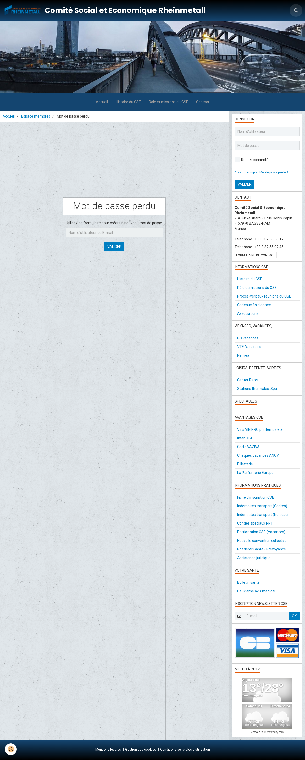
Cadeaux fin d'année (254, 305)
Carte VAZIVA (248, 447)
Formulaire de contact (255, 255)
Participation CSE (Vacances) (261, 532)
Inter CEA (245, 438)
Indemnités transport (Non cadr (263, 515)
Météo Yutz (257, 732)
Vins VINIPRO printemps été (260, 429)
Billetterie (245, 464)
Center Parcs (248, 380)
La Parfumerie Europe (255, 473)
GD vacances (247, 338)
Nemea (243, 355)
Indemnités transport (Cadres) (262, 506)
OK (294, 616)
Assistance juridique (253, 558)
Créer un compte (246, 172)
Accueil (102, 102)
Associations (247, 313)
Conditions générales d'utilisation (185, 749)
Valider (114, 247)
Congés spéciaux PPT (255, 523)
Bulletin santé (248, 582)
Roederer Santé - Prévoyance (261, 549)
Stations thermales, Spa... (258, 389)
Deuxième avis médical (256, 591)
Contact (202, 102)
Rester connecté (251, 159)
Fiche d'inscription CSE (255, 497)
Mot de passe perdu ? (273, 172)
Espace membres (35, 116)
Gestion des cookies (140, 749)
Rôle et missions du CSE (168, 102)
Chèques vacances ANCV (258, 455)
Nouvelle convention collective (262, 540)
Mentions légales (108, 749)
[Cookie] (11, 749)
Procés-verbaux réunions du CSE (264, 296)
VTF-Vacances (249, 347)
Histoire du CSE (128, 102)
